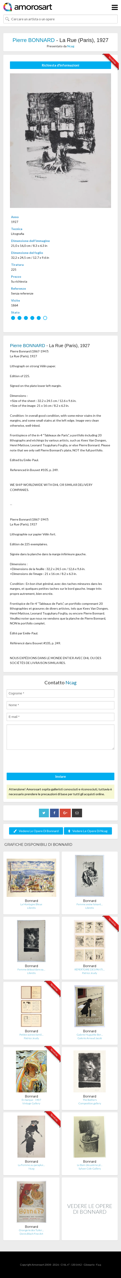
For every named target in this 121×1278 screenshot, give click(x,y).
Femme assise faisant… (90, 904)
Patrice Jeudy (89, 973)
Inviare (60, 776)
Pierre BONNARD (34, 40)
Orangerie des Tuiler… (31, 1230)
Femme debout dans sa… (31, 969)
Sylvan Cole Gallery (90, 1168)
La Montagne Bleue (31, 904)
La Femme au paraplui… (31, 1165)
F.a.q (98, 1264)
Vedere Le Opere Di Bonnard (36, 831)
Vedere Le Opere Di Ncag (88, 831)
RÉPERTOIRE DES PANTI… (90, 969)
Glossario (89, 1264)
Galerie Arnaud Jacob (89, 1038)
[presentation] (40, 761)
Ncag (70, 46)
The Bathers (90, 1099)
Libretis (31, 907)
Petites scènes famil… (31, 1034)
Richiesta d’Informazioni (60, 65)
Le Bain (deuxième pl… (89, 1165)
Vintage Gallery (31, 1103)
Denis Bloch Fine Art (31, 1233)
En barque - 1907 (31, 1099)
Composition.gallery (89, 1103)
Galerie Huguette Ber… (90, 1034)
